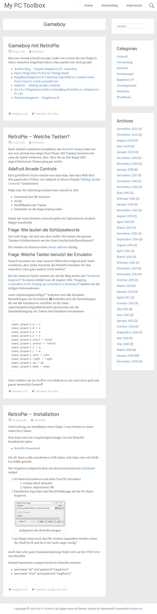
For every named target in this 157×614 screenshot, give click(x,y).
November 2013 (127, 274)
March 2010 (124, 349)
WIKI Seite (93, 552)
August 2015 (125, 216)
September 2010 (127, 332)
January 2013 (125, 291)
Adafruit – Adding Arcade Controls (37, 85)
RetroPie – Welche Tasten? (38, 137)
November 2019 (127, 163)
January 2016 (125, 204)
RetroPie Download (27, 448)
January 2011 (125, 320)
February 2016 (126, 198)
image (52, 589)
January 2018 (125, 169)
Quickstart (88, 468)
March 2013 (124, 286)
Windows (123, 91)
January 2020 (125, 152)
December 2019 (127, 158)
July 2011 (122, 309)
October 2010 (125, 326)
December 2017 (127, 175)
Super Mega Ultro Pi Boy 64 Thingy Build (41, 73)
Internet (122, 68)
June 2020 (123, 146)
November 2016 (127, 187)
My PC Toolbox (24, 5)
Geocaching (109, 5)
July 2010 (123, 338)
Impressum (134, 5)
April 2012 (123, 297)
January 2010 (125, 355)
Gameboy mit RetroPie (33, 46)
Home (88, 5)
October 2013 (125, 280)
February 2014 (126, 262)
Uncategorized (126, 85)
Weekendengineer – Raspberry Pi (36, 97)
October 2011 (125, 303)
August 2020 (125, 140)
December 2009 (127, 361)
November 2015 (127, 210)
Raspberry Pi (20, 113)
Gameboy (41, 113)
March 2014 (124, 256)
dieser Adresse (58, 247)
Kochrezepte (125, 74)
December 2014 (127, 233)
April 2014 (123, 251)
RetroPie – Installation (33, 414)
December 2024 (127, 134)
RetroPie (53, 113)
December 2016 (127, 181)
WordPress (124, 97)
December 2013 (127, 268)
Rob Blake (38, 51)
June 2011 (123, 315)
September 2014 (127, 239)
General (122, 56)
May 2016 (123, 192)
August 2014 (125, 245)
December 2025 (127, 128)
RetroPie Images (73, 149)
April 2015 (123, 222)
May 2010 (123, 344)
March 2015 (124, 227)
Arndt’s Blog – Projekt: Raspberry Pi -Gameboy (45, 69)
